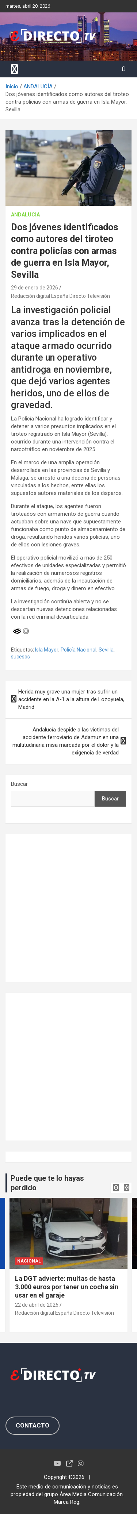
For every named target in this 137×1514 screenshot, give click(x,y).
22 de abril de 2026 (36, 1305)
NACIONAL (29, 1261)
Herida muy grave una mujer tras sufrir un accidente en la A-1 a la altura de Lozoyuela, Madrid (71, 699)
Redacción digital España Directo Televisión (60, 296)
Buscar (19, 784)
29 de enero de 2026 (34, 288)
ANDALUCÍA (25, 215)
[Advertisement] (68, 907)
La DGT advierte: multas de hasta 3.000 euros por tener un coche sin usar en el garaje (66, 1287)
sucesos (20, 657)
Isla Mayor (46, 650)
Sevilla (106, 650)
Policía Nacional (78, 650)
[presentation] (116, 1188)
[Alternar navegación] (14, 69)
